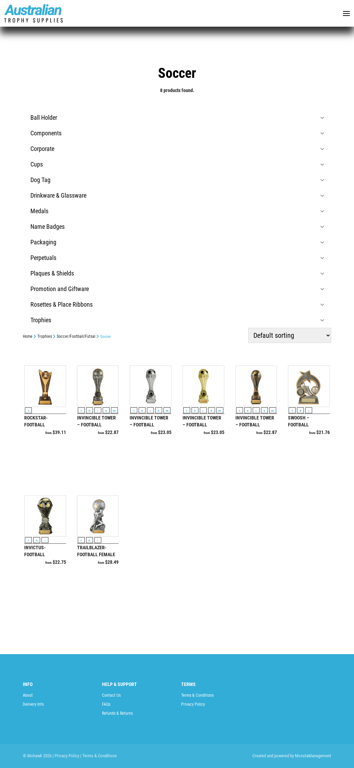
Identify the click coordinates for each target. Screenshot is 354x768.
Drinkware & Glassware (177, 195)
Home (27, 336)
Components (177, 133)
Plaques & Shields (177, 273)
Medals (177, 211)
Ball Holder (177, 117)
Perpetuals (177, 257)
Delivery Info (33, 704)
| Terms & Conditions (98, 755)
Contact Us (111, 695)
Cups (177, 164)
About (28, 695)
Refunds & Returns (117, 713)
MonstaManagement (313, 755)
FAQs (106, 704)
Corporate (177, 148)
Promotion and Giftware (177, 288)
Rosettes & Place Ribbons (177, 304)
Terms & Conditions (197, 695)
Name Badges (177, 226)
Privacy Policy (193, 704)
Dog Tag (177, 179)
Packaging (177, 242)
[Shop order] (289, 335)
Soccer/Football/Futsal (76, 336)
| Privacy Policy (66, 755)
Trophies (177, 320)
